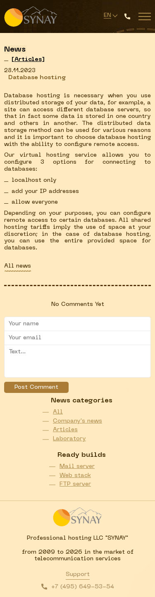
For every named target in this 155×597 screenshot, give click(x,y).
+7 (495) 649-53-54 (82, 587)
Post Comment (36, 387)
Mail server (77, 466)
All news (17, 266)
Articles (65, 429)
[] (28, 59)
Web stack (75, 475)
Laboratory (69, 439)
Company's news (77, 421)
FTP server (75, 484)
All (58, 412)
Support (78, 574)
